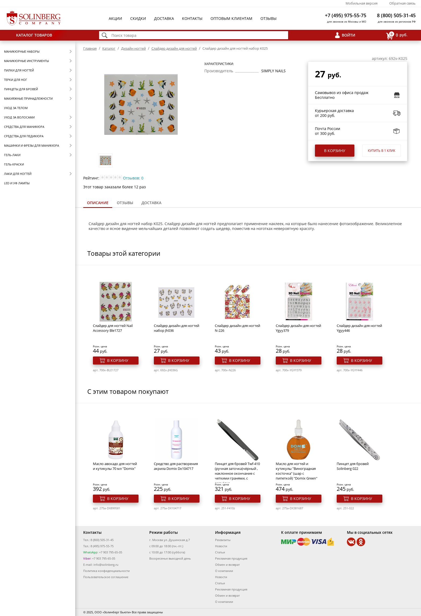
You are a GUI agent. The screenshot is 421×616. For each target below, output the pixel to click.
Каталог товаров (34, 35)
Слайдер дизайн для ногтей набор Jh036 (176, 328)
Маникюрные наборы (21, 51)
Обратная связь (402, 3)
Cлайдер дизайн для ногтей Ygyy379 (298, 328)
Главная (90, 48)
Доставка (164, 18)
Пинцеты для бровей (21, 89)
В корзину (334, 150)
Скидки (138, 18)
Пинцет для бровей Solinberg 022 (353, 466)
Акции (115, 18)
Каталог (108, 48)
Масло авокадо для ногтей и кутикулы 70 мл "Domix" (115, 466)
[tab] (97, 203)
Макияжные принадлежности (28, 98)
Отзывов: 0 (133, 178)
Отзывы (268, 18)
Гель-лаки (12, 155)
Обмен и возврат (227, 565)
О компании (224, 571)
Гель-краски (14, 164)
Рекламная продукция (231, 558)
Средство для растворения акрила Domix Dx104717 (176, 466)
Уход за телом (16, 108)
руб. (397, 35)
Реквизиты (222, 540)
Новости (221, 546)
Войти (348, 35)
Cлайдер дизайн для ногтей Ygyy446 (359, 328)
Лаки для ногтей (17, 174)
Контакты (192, 18)
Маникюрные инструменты (26, 61)
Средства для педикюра (23, 136)
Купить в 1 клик (381, 150)
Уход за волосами (19, 117)
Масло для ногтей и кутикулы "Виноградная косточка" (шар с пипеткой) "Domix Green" (296, 471)
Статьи (220, 552)
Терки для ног (15, 80)
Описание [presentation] (97, 202)
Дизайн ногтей (133, 48)
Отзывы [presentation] (125, 202)
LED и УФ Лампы (17, 183)
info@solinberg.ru (105, 565)
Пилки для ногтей (19, 70)
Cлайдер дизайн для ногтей (174, 48)
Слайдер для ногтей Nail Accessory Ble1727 (113, 328)
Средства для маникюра (24, 127)
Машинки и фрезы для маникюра (31, 145)
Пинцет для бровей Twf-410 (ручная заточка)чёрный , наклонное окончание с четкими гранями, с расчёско (237, 473)
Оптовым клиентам (231, 18)
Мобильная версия (362, 3)
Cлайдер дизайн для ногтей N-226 (237, 328)
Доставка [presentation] (151, 202)
